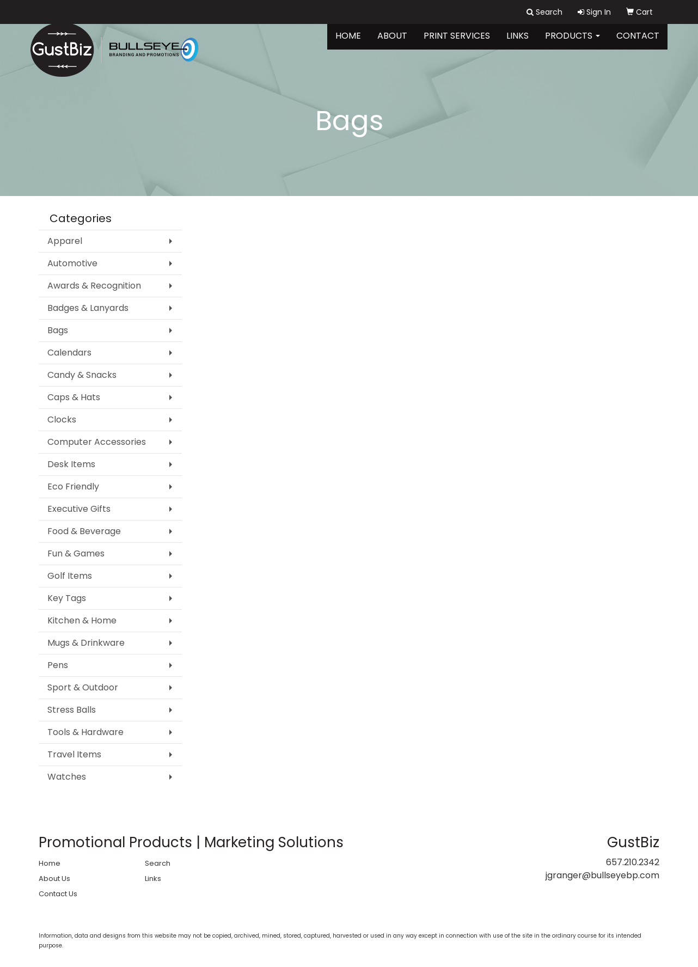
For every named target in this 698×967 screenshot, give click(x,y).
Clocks (61, 419)
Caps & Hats (73, 397)
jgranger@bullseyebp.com (602, 875)
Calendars (69, 352)
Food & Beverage (84, 531)
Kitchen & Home (82, 620)
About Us (54, 878)
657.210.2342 (632, 862)
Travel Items (74, 754)
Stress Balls (71, 709)
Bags (57, 330)
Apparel (64, 241)
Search (157, 863)
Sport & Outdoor (82, 687)
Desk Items (71, 464)
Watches (66, 776)
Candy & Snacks (82, 375)
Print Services (457, 43)
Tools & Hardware (85, 732)
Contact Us (58, 894)
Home (348, 43)
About (392, 43)
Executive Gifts (79, 509)
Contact (637, 43)
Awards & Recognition (94, 285)
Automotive (72, 263)
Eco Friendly (73, 486)
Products (572, 43)
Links (517, 43)
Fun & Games (76, 553)
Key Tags (66, 598)
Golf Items (69, 576)
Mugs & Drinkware (86, 642)
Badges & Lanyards (87, 308)
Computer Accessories (96, 442)
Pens (57, 665)
